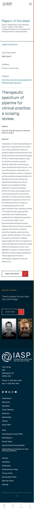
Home (4, 506)
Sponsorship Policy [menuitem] (9, 477)
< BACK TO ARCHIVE (9, 45)
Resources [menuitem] (6, 402)
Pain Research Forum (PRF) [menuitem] (12, 434)
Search (21, 506)
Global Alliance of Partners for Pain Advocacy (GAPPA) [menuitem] (15, 450)
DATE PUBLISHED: (9, 53)
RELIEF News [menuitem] (7, 442)
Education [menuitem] (6, 406)
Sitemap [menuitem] (5, 485)
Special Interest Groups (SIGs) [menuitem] (13, 445)
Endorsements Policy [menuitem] (10, 469)
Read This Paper (12, 274)
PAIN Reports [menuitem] (7, 438)
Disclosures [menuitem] (6, 466)
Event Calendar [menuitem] (8, 410)
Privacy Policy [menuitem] (7, 473)
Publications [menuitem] (6, 398)
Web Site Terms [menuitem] (8, 481)
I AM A (12, 506)
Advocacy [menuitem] (6, 413)
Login (29, 506)
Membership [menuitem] (6, 417)
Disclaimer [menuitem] (6, 462)
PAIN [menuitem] (4, 430)
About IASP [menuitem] (6, 425)
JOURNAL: (6, 65)
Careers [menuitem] (5, 421)
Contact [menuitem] (5, 458)
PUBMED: (5, 76)
